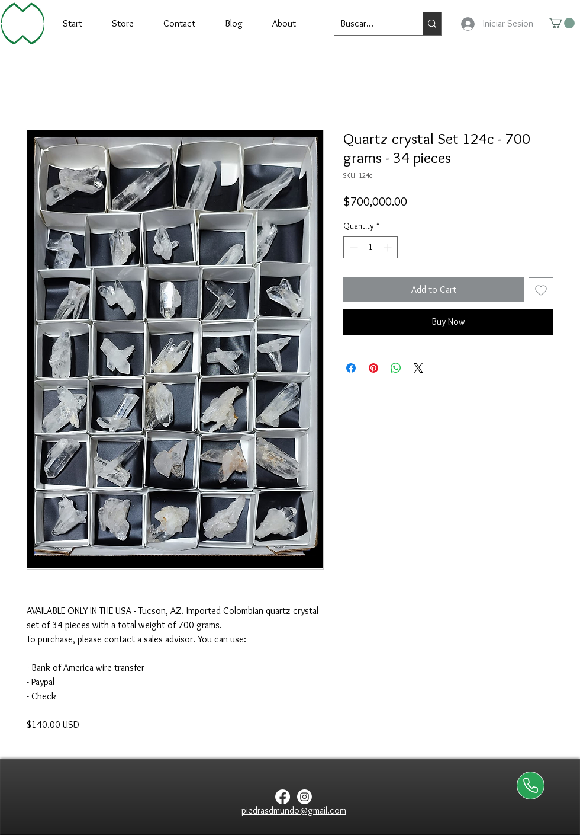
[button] (562, 23)
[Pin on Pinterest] (373, 368)
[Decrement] (352, 247)
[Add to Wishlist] (541, 289)
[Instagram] (304, 796)
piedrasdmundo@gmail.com (293, 810)
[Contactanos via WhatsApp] (530, 785)
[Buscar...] (369, 23)
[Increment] (388, 247)
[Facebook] (282, 796)
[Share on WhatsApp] (396, 368)
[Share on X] (418, 368)
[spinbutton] (370, 247)
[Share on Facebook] (351, 368)
